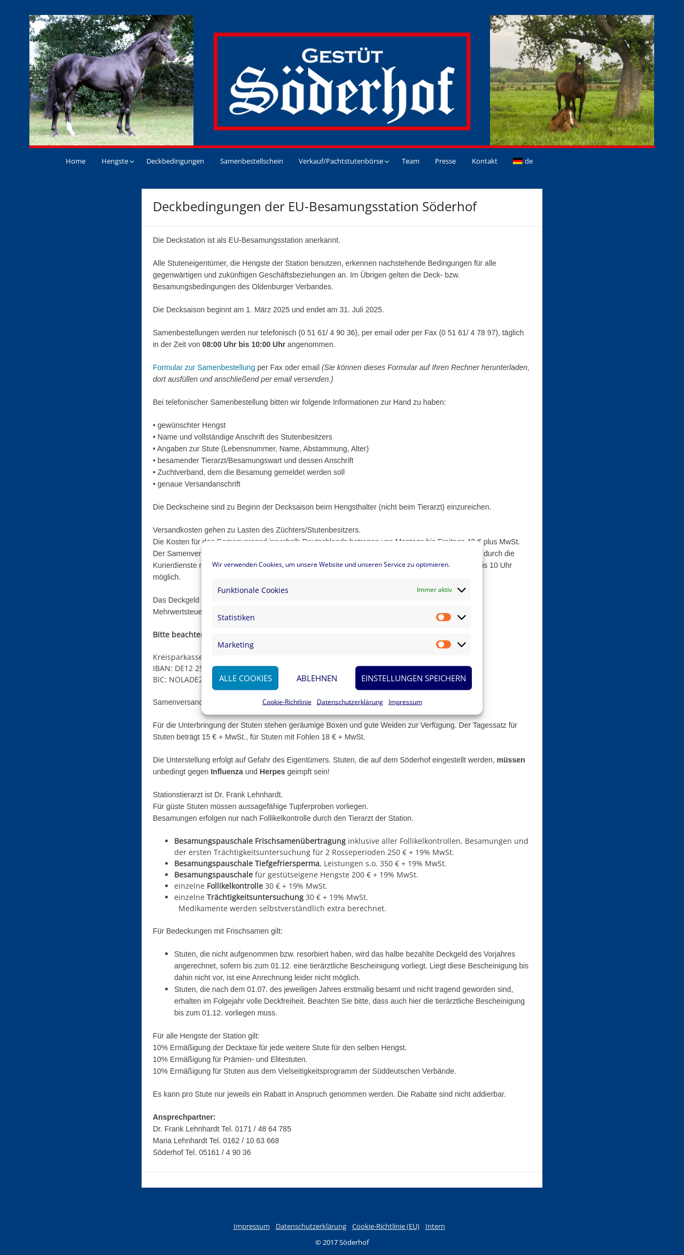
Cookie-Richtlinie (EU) (385, 1226)
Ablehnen (317, 678)
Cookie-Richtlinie (287, 701)
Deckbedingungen (175, 161)
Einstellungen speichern (413, 678)
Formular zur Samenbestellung (204, 367)
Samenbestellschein (251, 161)
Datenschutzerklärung (350, 701)
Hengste (115, 161)
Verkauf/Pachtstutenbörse (341, 161)
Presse (445, 161)
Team (410, 161)
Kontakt (485, 161)
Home (76, 161)
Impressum (405, 701)
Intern (435, 1226)
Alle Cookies (245, 678)
